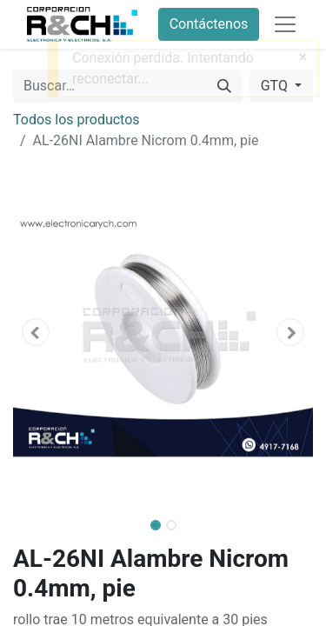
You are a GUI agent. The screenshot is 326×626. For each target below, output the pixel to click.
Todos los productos (76, 119)
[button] (35, 332)
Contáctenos (209, 24)
